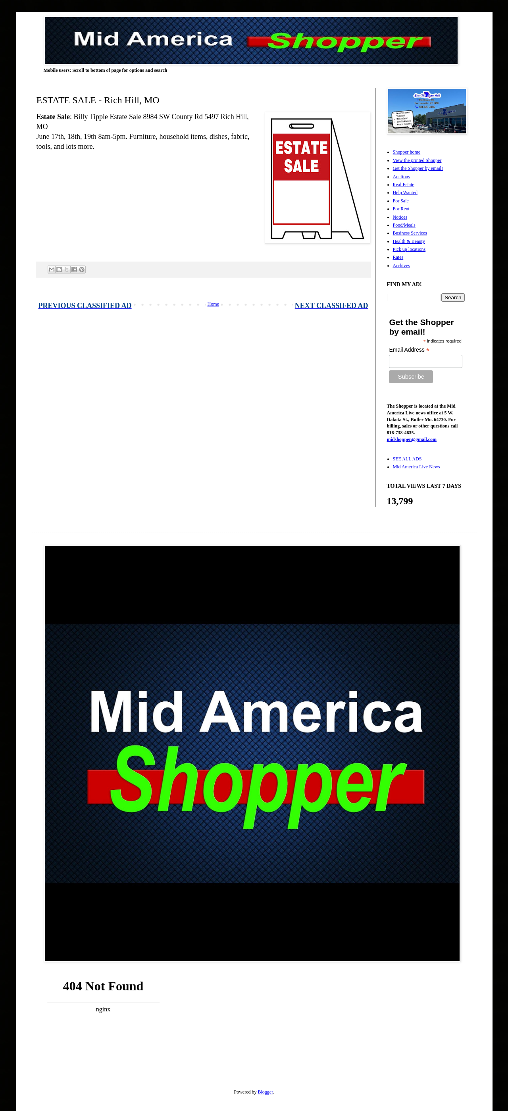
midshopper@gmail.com (412, 439)
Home (213, 304)
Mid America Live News (416, 467)
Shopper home (407, 152)
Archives (401, 265)
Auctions (401, 176)
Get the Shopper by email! (418, 168)
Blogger (265, 1092)
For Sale (401, 201)
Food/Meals (404, 225)
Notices (400, 217)
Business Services (410, 233)
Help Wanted (405, 192)
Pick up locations (409, 249)
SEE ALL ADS (407, 459)
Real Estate (403, 184)
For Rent (401, 209)
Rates (398, 257)
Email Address (409, 350)
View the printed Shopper (417, 160)
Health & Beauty (409, 241)
